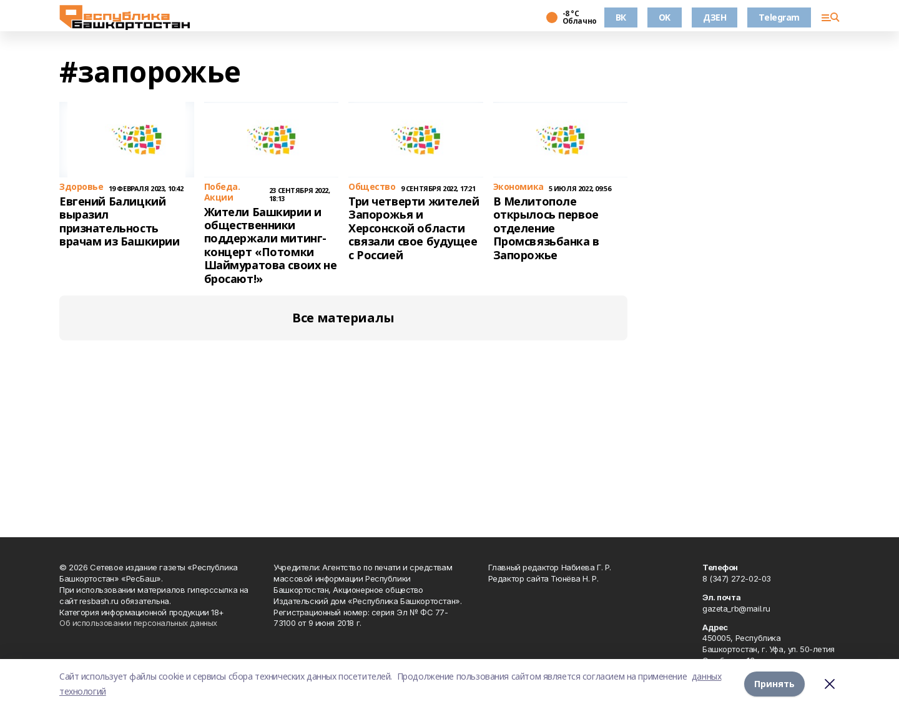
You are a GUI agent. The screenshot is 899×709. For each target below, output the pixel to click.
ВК (621, 17)
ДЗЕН (714, 17)
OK (665, 17)
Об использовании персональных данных (138, 623)
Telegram (779, 17)
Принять (774, 684)
